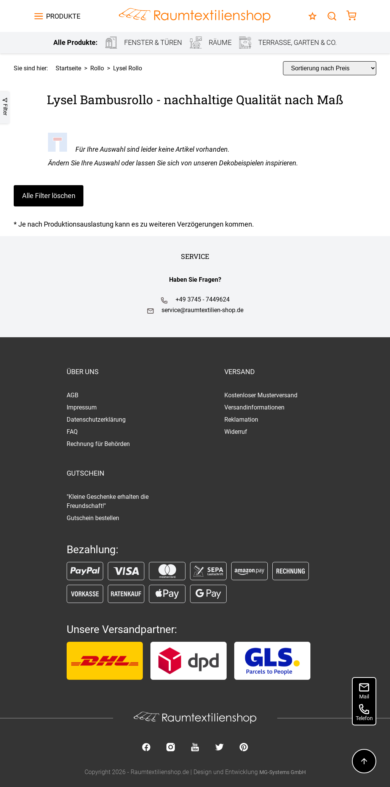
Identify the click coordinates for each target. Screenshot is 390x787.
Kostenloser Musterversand (260, 395)
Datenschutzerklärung (96, 419)
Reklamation (241, 419)
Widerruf (235, 431)
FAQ (72, 431)
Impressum (82, 407)
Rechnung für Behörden (98, 443)
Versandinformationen (254, 407)
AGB (72, 395)
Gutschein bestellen (93, 518)
